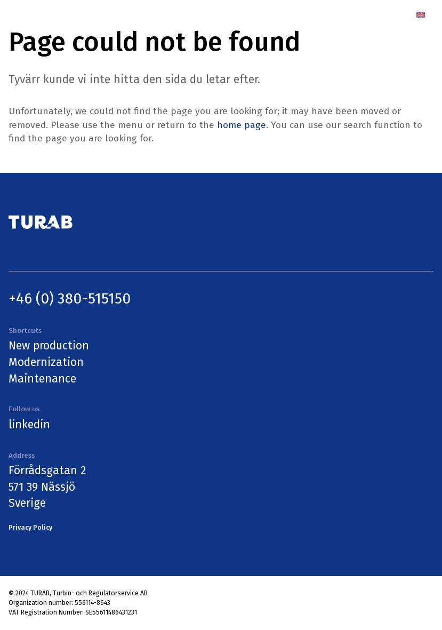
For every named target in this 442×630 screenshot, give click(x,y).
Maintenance (42, 379)
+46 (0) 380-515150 (70, 298)
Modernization (46, 362)
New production (49, 346)
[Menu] (395, 14)
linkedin (29, 425)
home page (241, 125)
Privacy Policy (30, 527)
